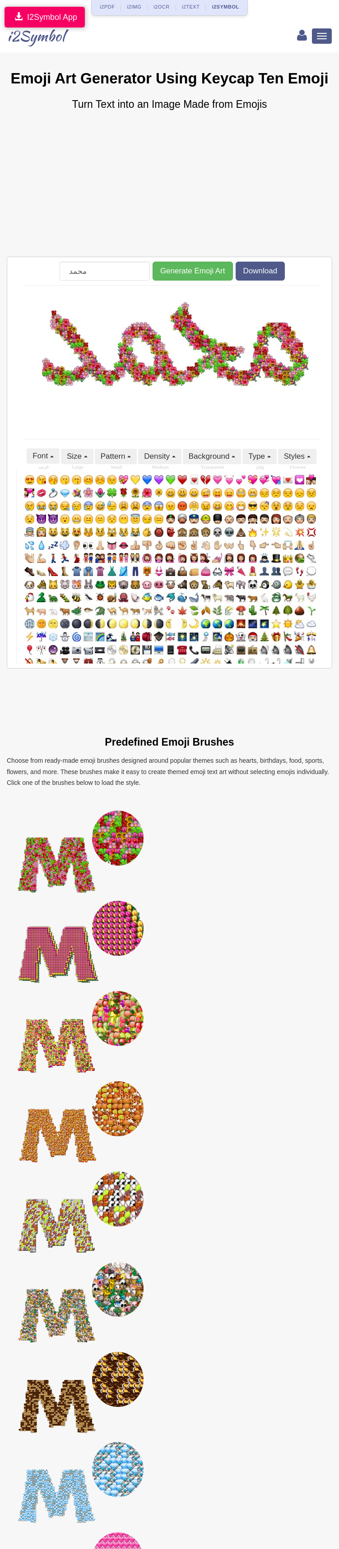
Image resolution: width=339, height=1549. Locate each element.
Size (77, 456)
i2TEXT (191, 6)
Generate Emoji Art (192, 271)
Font (43, 456)
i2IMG (134, 6)
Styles (297, 456)
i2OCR (161, 6)
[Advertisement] (169, 184)
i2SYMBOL (225, 6)
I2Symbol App (44, 17)
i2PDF (107, 6)
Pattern (116, 456)
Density (159, 456)
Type (259, 456)
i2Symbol (36, 35)
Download (260, 271)
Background (212, 456)
